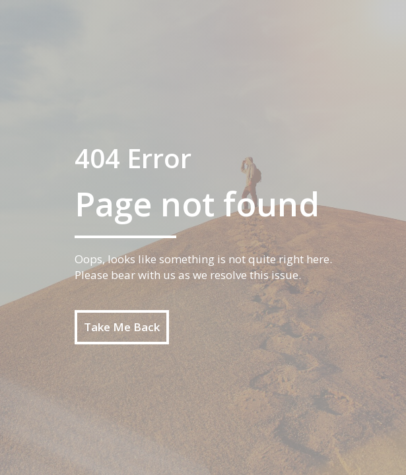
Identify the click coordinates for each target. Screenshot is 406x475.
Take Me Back (122, 326)
